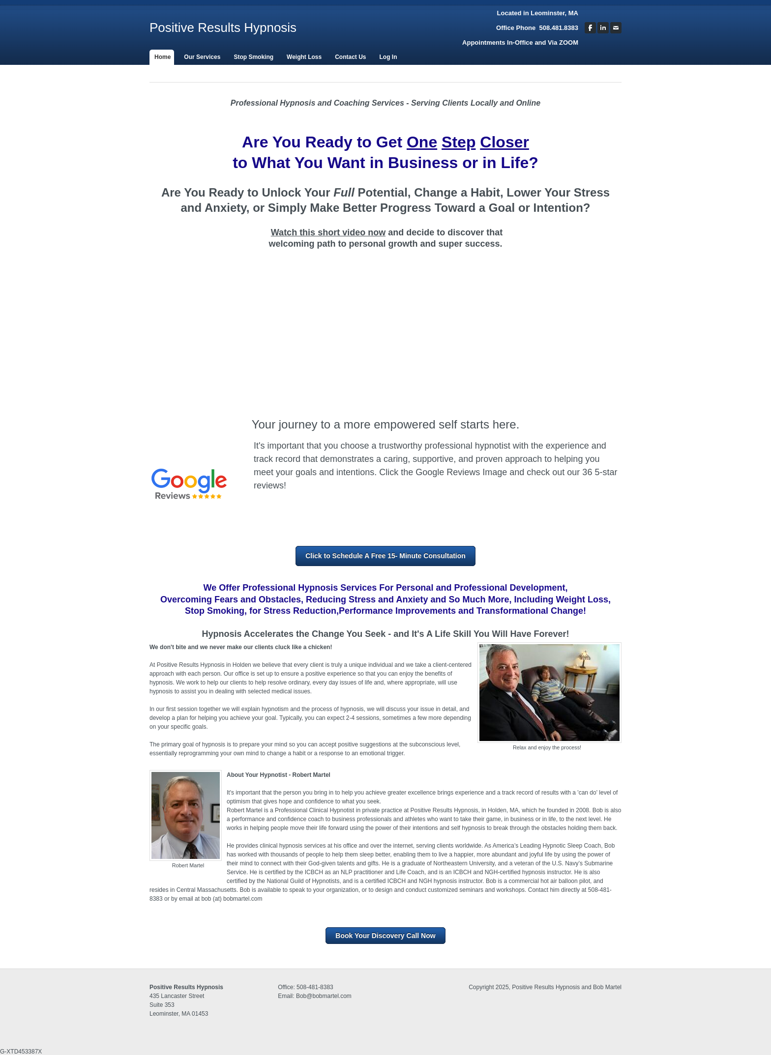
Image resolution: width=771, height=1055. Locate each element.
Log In (388, 57)
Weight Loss (304, 57)
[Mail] (616, 27)
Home (162, 57)
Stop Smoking (253, 57)
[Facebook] (590, 27)
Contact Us (350, 57)
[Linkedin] (603, 27)
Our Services (202, 57)
